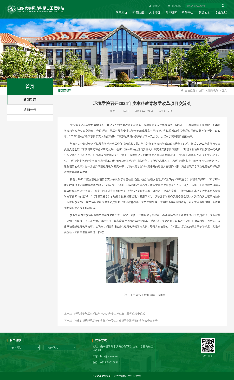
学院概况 (121, 12)
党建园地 (204, 12)
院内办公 (174, 5)
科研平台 (188, 12)
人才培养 (155, 12)
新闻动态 (29, 99)
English (154, 5)
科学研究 (171, 12)
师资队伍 (138, 12)
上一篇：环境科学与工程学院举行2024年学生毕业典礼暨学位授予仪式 (104, 313)
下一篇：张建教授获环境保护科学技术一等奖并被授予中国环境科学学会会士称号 (111, 320)
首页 (201, 90)
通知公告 (29, 109)
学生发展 (221, 12)
